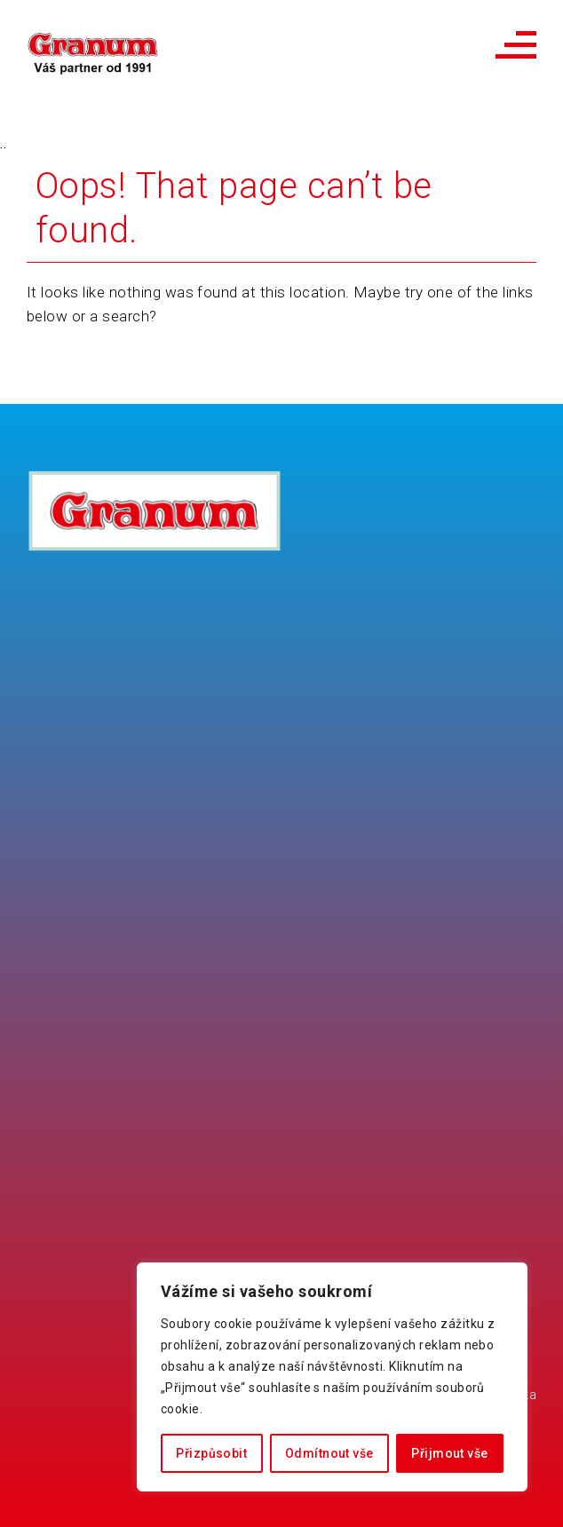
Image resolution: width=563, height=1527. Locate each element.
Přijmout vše (449, 1453)
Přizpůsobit (211, 1453)
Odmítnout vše (329, 1453)
